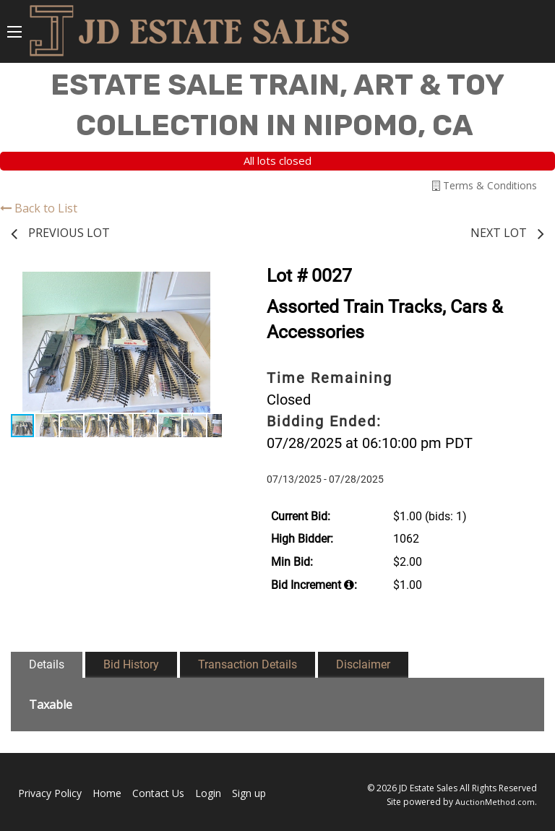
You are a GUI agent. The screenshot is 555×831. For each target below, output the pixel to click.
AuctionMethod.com (495, 801)
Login (208, 793)
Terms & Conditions (484, 185)
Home (106, 793)
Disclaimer (363, 664)
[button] (208, 284)
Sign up (249, 793)
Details (46, 664)
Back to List (38, 208)
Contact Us (158, 793)
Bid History (131, 664)
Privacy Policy (50, 793)
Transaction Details (247, 664)
